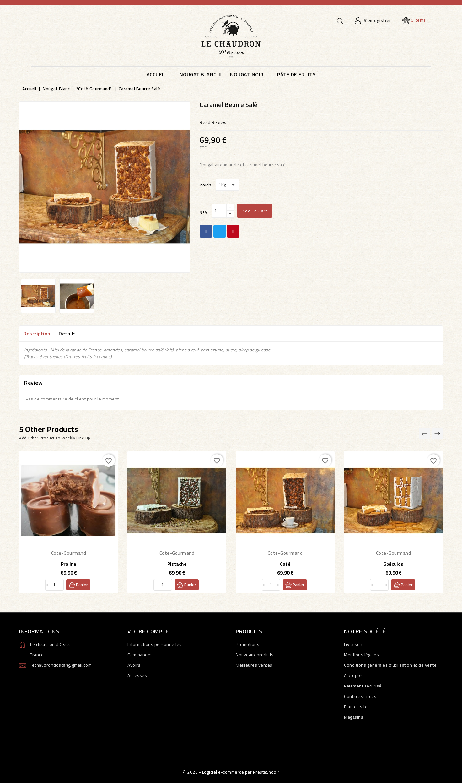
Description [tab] (36, 333)
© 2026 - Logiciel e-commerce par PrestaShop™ (231, 772)
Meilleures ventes (254, 665)
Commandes (140, 655)
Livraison (353, 644)
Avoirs (133, 665)
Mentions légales (361, 655)
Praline (68, 564)
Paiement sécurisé (363, 686)
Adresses (137, 675)
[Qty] (219, 211)
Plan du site (356, 707)
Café (285, 564)
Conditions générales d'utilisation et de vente (390, 665)
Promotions (247, 644)
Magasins (353, 717)
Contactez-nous (360, 696)
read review (213, 122)
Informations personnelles (154, 644)
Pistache (177, 564)
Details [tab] (67, 333)
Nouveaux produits (255, 655)
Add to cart (254, 211)
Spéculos (393, 564)
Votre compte (148, 631)
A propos (353, 675)
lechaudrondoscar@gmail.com (61, 665)
